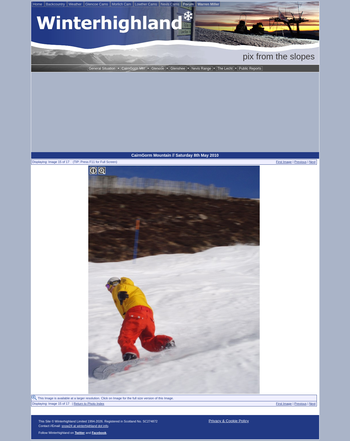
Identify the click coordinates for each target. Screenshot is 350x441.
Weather (75, 4)
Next (312, 162)
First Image (284, 162)
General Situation (102, 69)
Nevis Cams (170, 4)
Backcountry (56, 4)
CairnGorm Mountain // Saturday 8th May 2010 (175, 155)
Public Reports (250, 69)
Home (38, 4)
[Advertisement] (175, 112)
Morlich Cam (122, 4)
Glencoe (157, 69)
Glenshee (177, 69)
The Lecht (225, 69)
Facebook (99, 432)
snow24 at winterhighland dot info (85, 426)
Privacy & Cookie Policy (229, 421)
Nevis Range (201, 69)
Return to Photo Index (89, 403)
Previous (300, 162)
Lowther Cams (146, 4)
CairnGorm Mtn (133, 69)
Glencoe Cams (97, 4)
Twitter (80, 432)
